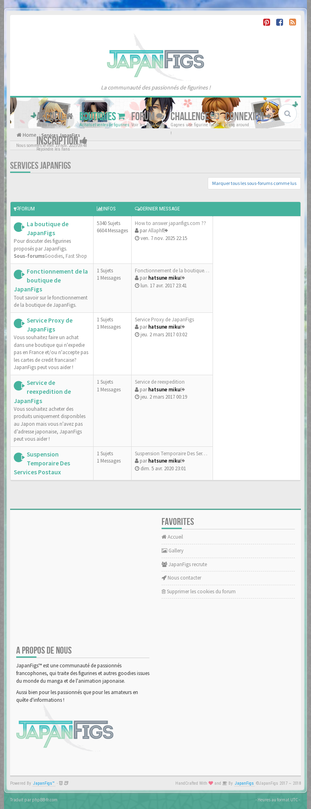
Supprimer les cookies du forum (199, 591)
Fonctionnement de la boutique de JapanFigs (51, 280)
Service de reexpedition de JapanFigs (42, 392)
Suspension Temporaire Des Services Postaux (42, 463)
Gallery (172, 550)
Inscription (61, 141)
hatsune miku (164, 277)
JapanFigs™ (44, 783)
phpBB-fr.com (45, 800)
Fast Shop (76, 256)
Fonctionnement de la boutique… (172, 270)
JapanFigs (244, 783)
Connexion (249, 116)
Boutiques (102, 116)
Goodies (54, 256)
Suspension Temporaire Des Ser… (171, 453)
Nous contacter (181, 577)
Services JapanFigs (40, 166)
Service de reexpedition (160, 381)
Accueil (54, 116)
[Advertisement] (256, 347)
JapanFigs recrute (184, 564)
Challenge (194, 116)
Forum (147, 116)
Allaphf (155, 230)
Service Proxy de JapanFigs (164, 319)
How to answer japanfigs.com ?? (170, 223)
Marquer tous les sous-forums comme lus (254, 183)
